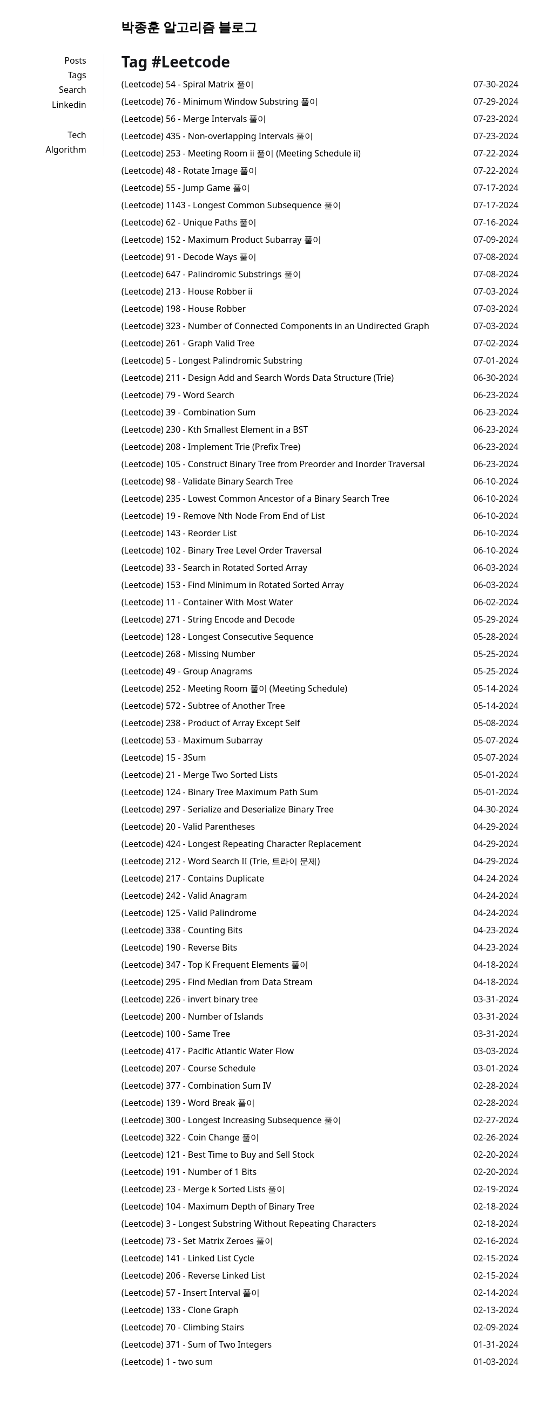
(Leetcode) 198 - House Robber (184, 309)
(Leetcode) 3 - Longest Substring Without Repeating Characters (249, 1224)
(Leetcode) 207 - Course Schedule (189, 1068)
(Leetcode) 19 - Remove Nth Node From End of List (223, 516)
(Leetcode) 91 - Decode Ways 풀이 (189, 257)
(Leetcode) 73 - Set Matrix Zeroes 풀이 (197, 1241)
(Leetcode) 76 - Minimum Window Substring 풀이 (220, 101)
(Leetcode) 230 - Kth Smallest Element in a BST (215, 429)
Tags (77, 75)
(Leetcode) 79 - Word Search (178, 395)
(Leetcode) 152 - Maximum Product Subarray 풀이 (221, 239)
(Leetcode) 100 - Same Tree (176, 1034)
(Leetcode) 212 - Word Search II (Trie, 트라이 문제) (221, 861)
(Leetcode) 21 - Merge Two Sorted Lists (200, 775)
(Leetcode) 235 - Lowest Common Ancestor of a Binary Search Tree (255, 498)
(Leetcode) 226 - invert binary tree (190, 999)
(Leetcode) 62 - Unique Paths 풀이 (189, 222)
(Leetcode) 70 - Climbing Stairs (183, 1327)
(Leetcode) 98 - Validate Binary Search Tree (207, 481)
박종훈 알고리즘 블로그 (189, 27)
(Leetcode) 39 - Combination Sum (189, 412)
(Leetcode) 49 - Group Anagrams (187, 671)
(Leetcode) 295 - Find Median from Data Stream (217, 982)
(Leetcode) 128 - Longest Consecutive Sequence (218, 637)
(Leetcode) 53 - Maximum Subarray (192, 740)
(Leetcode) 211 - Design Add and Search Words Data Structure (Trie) (258, 378)
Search (72, 89)
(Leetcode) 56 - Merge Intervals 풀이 (194, 119)
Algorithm (66, 149)
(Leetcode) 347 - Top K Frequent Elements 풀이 (215, 965)
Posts (75, 60)
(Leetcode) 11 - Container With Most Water (207, 602)
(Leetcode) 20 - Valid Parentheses (188, 826)
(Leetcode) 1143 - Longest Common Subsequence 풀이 (231, 205)
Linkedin (69, 105)
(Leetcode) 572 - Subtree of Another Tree (203, 706)
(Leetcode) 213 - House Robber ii (187, 291)
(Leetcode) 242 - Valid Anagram (184, 895)
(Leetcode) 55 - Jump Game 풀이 (186, 188)
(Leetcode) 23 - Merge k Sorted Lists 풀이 (203, 1189)
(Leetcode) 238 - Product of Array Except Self (211, 723)
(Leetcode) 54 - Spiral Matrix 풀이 (188, 84)
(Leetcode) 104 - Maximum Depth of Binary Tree (218, 1206)
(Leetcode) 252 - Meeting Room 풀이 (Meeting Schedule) (234, 688)
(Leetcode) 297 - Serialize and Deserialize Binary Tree (228, 809)
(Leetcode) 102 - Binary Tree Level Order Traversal (222, 550)
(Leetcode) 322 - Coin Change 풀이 (190, 1137)
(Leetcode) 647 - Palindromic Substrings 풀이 (211, 274)
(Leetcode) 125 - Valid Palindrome (189, 913)
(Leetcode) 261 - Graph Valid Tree (188, 343)
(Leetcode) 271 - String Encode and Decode (208, 619)
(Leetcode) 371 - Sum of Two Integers (197, 1344)
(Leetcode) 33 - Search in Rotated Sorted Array (214, 567)
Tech (77, 135)
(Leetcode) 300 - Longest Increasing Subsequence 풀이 (231, 1120)
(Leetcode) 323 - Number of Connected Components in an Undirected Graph (275, 326)
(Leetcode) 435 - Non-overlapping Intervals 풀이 (218, 136)
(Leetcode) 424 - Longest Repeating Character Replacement (241, 844)
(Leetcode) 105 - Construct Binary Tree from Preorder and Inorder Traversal (273, 464)
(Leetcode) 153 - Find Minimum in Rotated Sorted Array (233, 585)
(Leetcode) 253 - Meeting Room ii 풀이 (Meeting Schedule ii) (241, 153)
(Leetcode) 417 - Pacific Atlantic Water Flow (208, 1051)
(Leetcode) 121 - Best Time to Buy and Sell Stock (218, 1154)
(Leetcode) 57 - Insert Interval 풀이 (191, 1293)
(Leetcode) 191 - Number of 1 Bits (189, 1172)
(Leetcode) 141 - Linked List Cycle (188, 1258)
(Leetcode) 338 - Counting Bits (182, 930)
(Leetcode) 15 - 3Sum (164, 757)
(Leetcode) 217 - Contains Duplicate (193, 878)
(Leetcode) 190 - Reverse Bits (179, 947)
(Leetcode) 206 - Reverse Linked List (193, 1275)
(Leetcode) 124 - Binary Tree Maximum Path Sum (220, 792)
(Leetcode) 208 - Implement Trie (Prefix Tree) (211, 447)
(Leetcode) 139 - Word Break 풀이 (188, 1103)
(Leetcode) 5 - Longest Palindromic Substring (212, 360)
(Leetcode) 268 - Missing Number (188, 654)
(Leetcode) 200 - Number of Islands (193, 1016)
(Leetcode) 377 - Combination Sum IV (196, 1085)
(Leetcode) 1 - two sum (167, 1362)
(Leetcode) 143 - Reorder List (179, 533)
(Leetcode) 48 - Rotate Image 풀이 (190, 170)
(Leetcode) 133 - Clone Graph (180, 1310)
